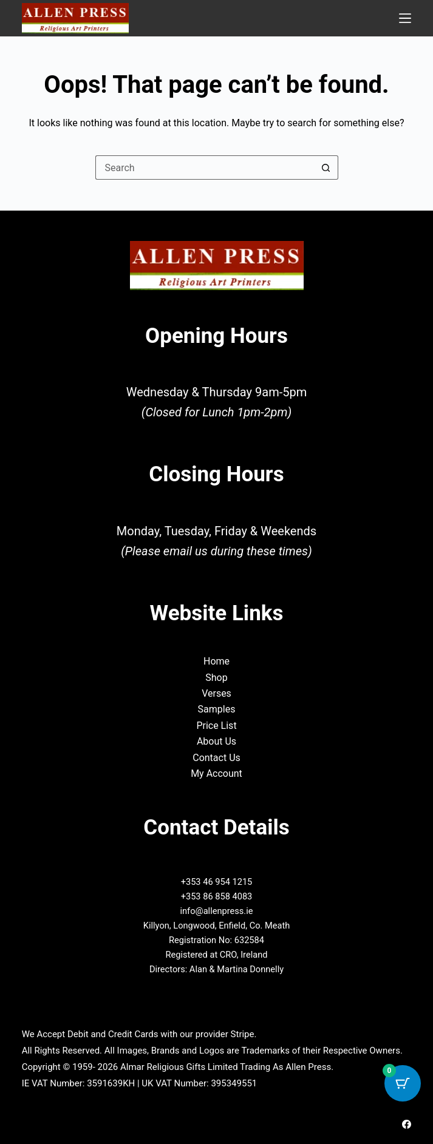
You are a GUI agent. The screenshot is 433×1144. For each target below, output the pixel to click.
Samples (217, 709)
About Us (216, 741)
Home (216, 661)
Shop (216, 677)
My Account (216, 773)
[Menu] (405, 18)
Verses (216, 693)
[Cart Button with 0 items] (402, 1083)
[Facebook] (406, 1124)
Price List (216, 725)
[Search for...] (204, 167)
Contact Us (216, 757)
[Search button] (326, 167)
